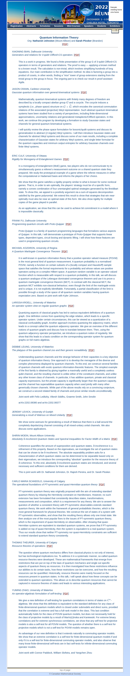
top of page (65, 670)
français (114, 7)
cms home (115, 12)
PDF (65, 44)
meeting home (116, 10)
